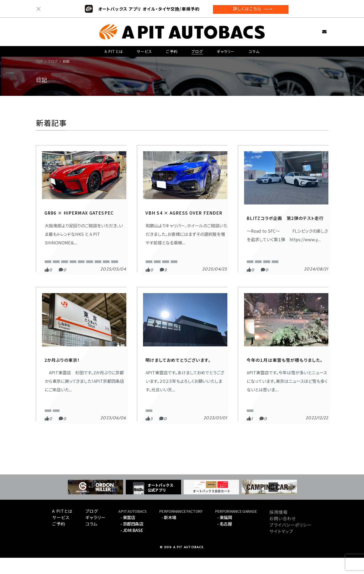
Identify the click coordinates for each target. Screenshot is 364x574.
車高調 (65, 276)
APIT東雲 (51, 267)
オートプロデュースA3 (161, 267)
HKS (114, 267)
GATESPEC (53, 249)
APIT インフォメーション (167, 415)
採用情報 (278, 528)
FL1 (284, 259)
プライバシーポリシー (290, 541)
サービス (144, 49)
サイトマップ (281, 547)
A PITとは (113, 49)
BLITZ (251, 259)
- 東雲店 (127, 534)
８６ (47, 259)
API (47, 425)
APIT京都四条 (100, 259)
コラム (254, 49)
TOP (39, 61)
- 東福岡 (224, 534)
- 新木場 (168, 534)
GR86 (97, 267)
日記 (147, 249)
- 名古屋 (224, 540)
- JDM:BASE (131, 546)
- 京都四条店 (132, 540)
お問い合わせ (316, 29)
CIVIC (269, 259)
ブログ (197, 49)
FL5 (299, 259)
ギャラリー (225, 49)
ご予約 (171, 49)
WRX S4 (197, 259)
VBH (178, 259)
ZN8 (48, 276)
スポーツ (252, 249)
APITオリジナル (70, 259)
